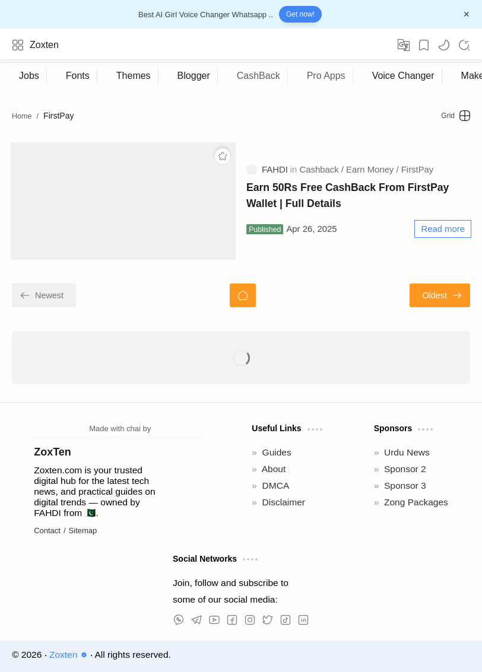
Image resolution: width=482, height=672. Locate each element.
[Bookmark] (424, 45)
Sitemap (83, 530)
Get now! (300, 14)
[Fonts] (78, 76)
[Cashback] (322, 169)
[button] (444, 45)
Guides (276, 452)
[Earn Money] (372, 169)
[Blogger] (194, 76)
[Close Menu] (466, 14)
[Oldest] (440, 295)
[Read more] (442, 229)
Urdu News (407, 452)
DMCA (276, 485)
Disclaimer (283, 502)
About (274, 469)
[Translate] (404, 45)
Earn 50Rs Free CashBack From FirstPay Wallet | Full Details (347, 195)
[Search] (464, 45)
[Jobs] (29, 76)
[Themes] (133, 76)
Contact (47, 530)
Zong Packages (416, 502)
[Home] (243, 295)
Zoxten (44, 45)
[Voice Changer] (403, 76)
